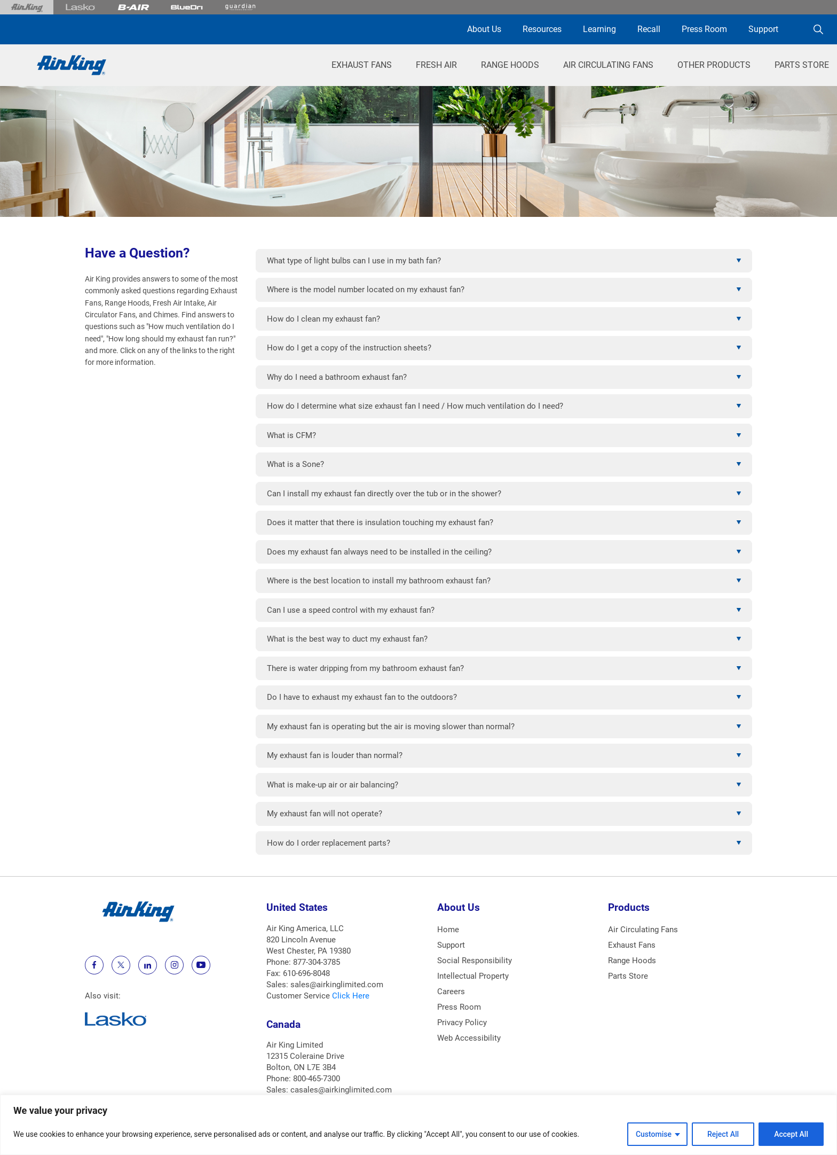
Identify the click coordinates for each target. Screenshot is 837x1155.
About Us (484, 29)
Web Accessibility (469, 1038)
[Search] (818, 29)
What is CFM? (291, 435)
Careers (451, 991)
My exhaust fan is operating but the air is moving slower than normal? (391, 726)
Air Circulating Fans (608, 65)
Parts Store (802, 65)
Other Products (714, 65)
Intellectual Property (473, 976)
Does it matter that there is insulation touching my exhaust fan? (380, 522)
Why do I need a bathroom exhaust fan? (337, 377)
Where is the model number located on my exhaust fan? (365, 289)
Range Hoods (510, 65)
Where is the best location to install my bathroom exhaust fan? (379, 581)
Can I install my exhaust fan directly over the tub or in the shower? (384, 493)
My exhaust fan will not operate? (324, 813)
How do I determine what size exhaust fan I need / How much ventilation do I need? (415, 406)
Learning (599, 29)
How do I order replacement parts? (328, 843)
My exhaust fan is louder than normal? (334, 755)
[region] (418, 1125)
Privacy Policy (462, 1022)
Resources (542, 29)
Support (763, 29)
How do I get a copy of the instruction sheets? (349, 348)
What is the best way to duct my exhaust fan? (347, 639)
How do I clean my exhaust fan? (323, 319)
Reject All (723, 1134)
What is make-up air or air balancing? (332, 785)
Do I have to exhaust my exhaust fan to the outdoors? (362, 697)
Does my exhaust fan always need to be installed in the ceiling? (379, 552)
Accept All (791, 1134)
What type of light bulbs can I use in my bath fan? (354, 261)
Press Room (704, 29)
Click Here (350, 996)
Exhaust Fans (361, 65)
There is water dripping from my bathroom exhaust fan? (365, 668)
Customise (654, 1134)
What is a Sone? (295, 464)
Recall (648, 29)
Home (448, 929)
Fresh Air (436, 65)
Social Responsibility (474, 960)
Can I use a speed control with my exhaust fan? (351, 610)
